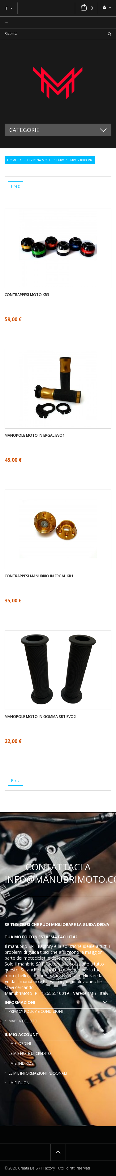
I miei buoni (19, 1082)
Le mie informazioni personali (38, 1073)
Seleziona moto (38, 160)
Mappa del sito (23, 1021)
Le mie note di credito (30, 1053)
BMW (60, 160)
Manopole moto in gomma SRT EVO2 (40, 716)
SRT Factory (52, 981)
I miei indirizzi (22, 1063)
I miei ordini (20, 1043)
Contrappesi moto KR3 (27, 294)
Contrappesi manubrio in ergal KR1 (39, 576)
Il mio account (21, 1034)
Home (12, 160)
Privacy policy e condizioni (36, 1011)
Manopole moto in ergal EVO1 (35, 435)
